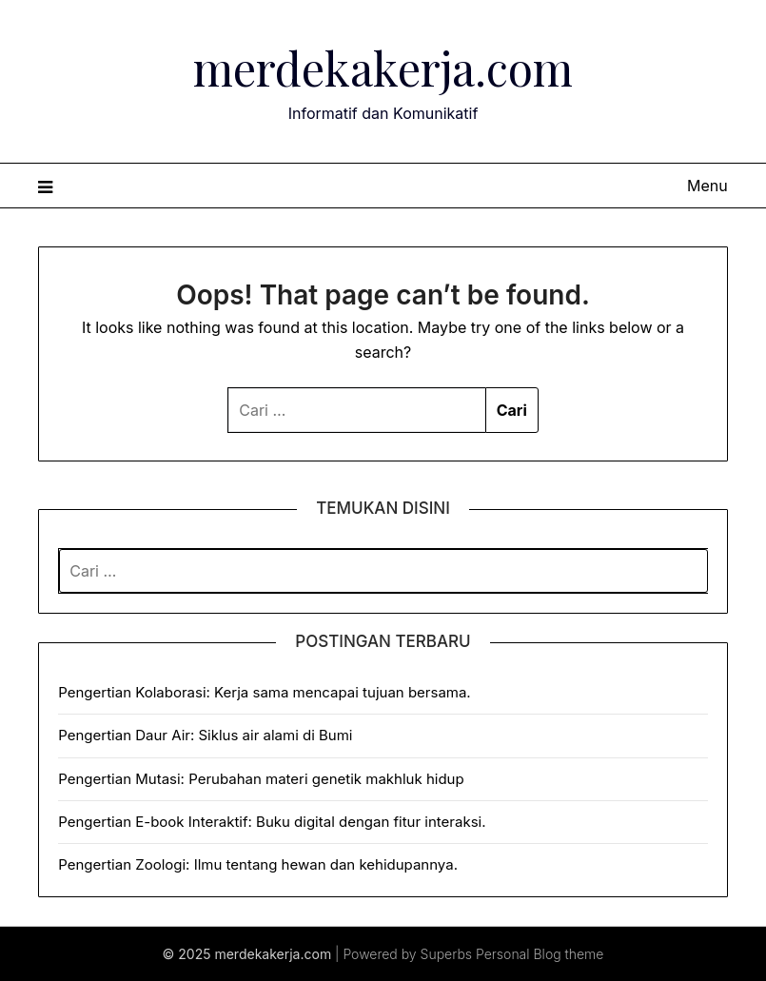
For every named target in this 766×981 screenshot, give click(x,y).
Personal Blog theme (539, 954)
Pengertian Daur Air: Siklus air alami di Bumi (205, 735)
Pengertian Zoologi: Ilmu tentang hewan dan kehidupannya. (258, 864)
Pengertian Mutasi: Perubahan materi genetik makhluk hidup (260, 779)
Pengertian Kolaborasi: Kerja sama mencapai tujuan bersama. (264, 692)
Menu (707, 185)
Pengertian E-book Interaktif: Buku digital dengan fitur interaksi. (271, 822)
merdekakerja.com (383, 67)
